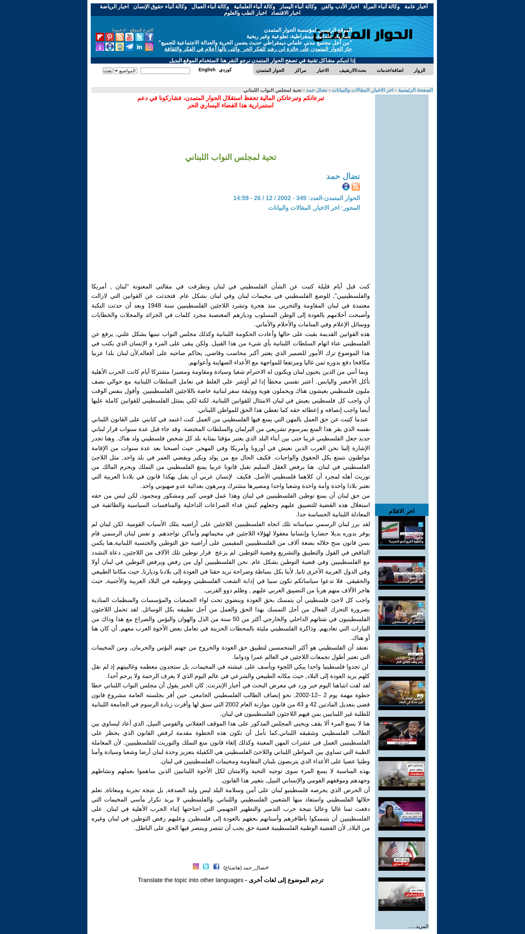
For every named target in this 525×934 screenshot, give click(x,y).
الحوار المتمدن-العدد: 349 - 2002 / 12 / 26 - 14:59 (296, 198)
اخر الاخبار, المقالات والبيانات (362, 90)
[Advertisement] (402, 194)
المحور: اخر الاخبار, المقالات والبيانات (314, 207)
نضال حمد (316, 90)
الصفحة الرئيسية (415, 90)
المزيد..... (419, 926)
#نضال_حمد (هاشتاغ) (246, 867)
